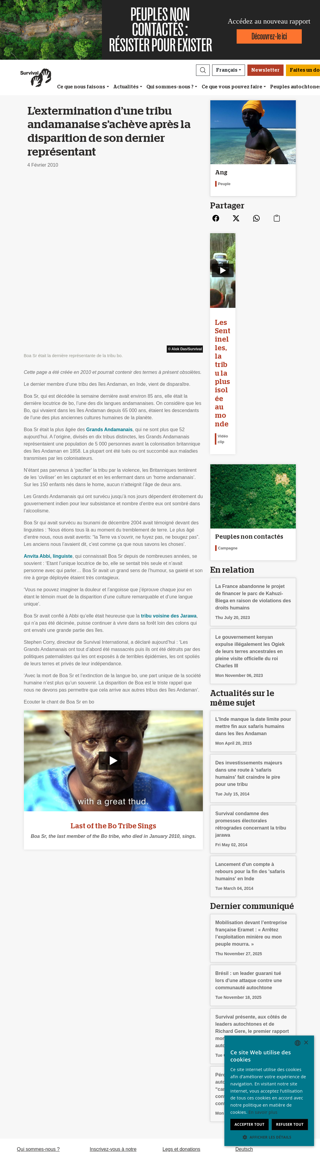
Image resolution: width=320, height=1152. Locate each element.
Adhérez (171, 1061)
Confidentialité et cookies (43, 1075)
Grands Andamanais (109, 257)
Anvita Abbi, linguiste (48, 384)
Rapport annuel (33, 1068)
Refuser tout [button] (290, 1124)
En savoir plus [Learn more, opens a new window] (263, 1112)
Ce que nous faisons (81, 87)
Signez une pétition (110, 1075)
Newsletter (265, 70)
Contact (25, 1082)
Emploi (24, 1061)
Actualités (126, 87)
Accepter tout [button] (249, 1124)
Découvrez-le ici (269, 36)
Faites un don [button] (183, 1096)
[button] (203, 70)
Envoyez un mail (107, 1068)
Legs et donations (181, 1053)
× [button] (306, 1043)
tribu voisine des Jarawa (169, 443)
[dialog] (269, 1091)
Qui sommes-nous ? (170, 87)
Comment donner (181, 1068)
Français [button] (227, 70)
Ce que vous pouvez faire (232, 87)
